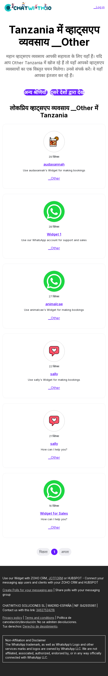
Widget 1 (54, 234)
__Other (54, 178)
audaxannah (54, 164)
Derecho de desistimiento (40, 626)
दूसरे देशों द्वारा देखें (67, 92)
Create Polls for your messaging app (28, 590)
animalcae (54, 304)
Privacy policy (12, 617)
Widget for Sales (54, 513)
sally (54, 374)
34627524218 (45, 610)
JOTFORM (56, 578)
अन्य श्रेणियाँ (36, 92)
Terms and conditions (39, 617)
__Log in (99, 7)
